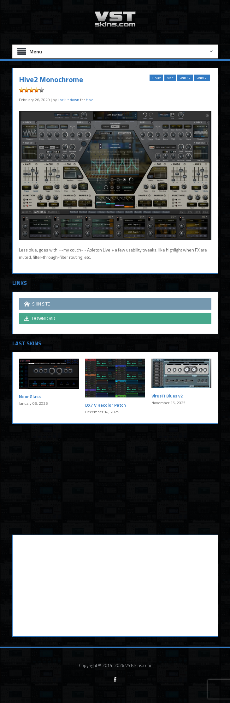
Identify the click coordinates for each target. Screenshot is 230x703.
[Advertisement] (115, 483)
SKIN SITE (37, 304)
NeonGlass (30, 396)
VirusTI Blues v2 (167, 395)
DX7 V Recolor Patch (105, 405)
